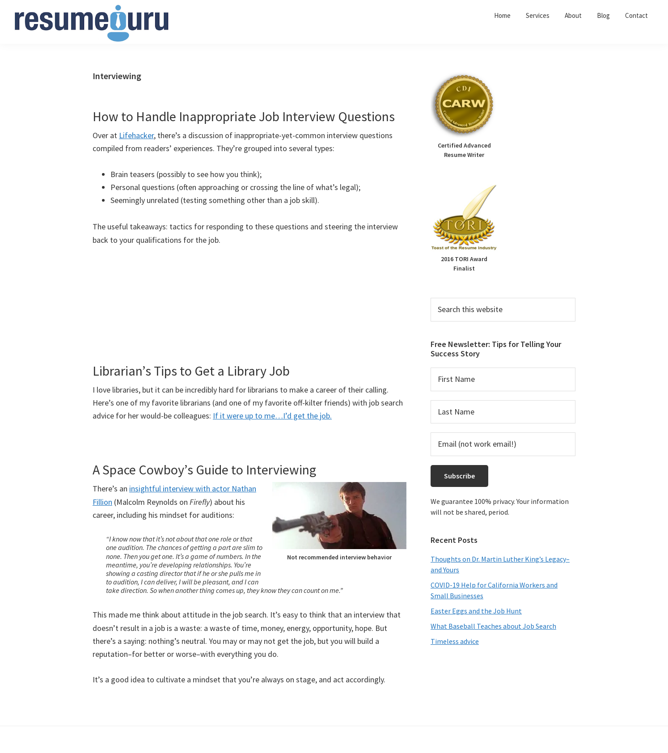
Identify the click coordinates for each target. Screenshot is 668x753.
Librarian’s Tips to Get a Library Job (191, 370)
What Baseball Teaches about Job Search (493, 626)
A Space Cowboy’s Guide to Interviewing (204, 469)
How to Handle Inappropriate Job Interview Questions (244, 116)
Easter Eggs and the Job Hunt (476, 610)
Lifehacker (136, 135)
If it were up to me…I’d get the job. (272, 415)
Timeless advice (455, 641)
